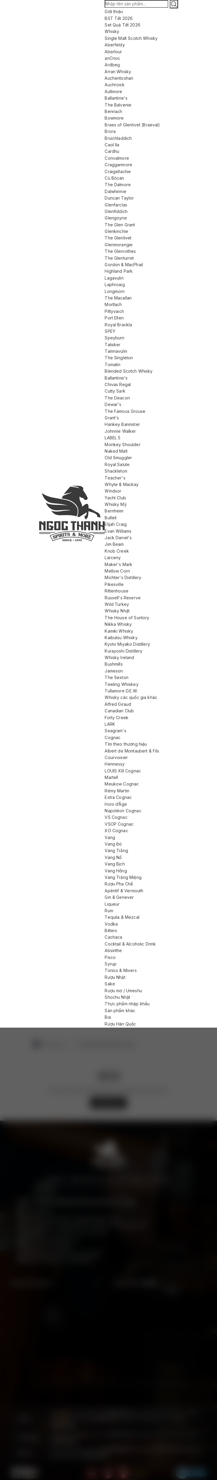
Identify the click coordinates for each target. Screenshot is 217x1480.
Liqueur (112, 904)
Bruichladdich (118, 138)
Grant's (112, 417)
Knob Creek (117, 551)
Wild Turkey (117, 604)
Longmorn (115, 291)
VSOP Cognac (119, 824)
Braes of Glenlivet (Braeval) (132, 124)
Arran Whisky (118, 71)
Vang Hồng (116, 870)
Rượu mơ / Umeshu (123, 990)
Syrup (111, 963)
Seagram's (115, 730)
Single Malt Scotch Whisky (131, 38)
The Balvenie (118, 104)
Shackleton (116, 471)
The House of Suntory (127, 617)
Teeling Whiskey (121, 684)
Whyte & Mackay (122, 484)
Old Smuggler (118, 457)
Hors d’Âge (116, 804)
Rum (109, 910)
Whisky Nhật (117, 610)
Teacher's (115, 477)
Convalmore (117, 158)
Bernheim (114, 510)
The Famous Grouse (125, 411)
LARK (110, 724)
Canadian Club (119, 710)
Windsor (113, 490)
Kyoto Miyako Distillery (127, 644)
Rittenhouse (116, 590)
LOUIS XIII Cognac (123, 770)
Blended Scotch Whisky (128, 371)
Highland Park (119, 271)
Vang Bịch (115, 863)
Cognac (112, 737)
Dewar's (113, 404)
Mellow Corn (117, 570)
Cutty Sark (115, 390)
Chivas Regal (118, 384)
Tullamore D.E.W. (121, 690)
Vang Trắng (116, 850)
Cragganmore (118, 164)
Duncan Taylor (119, 197)
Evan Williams (118, 531)
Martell (111, 777)
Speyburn (114, 337)
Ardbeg (112, 64)
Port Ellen (114, 317)
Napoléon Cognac (123, 810)
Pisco (110, 957)
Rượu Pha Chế (119, 883)
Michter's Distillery (123, 577)
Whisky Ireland (119, 657)
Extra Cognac (118, 797)
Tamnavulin (116, 351)
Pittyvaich (114, 311)
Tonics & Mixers (120, 970)
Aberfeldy (115, 44)
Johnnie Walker (120, 431)
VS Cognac (116, 817)
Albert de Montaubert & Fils (132, 750)
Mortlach (113, 304)
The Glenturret (119, 258)
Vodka (111, 923)
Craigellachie (118, 171)
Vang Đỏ (113, 843)
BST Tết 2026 (119, 18)
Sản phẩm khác (120, 1010)
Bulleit (111, 517)
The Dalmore (118, 184)
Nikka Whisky (118, 624)
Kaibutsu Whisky (121, 637)
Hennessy (115, 763)
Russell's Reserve (123, 597)
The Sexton (116, 677)
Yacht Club (115, 497)
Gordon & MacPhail (124, 264)
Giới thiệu (114, 11)
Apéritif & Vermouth (124, 890)
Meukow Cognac (122, 783)
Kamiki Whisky (119, 631)
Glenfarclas (116, 204)
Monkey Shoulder (122, 444)
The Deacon (117, 397)
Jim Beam (114, 544)
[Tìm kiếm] (174, 4)
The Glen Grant (120, 224)
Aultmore (113, 91)
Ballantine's (116, 98)
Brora (110, 131)
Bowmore (114, 117)
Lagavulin (114, 277)
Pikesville (114, 584)
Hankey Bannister (122, 424)
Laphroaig (115, 284)
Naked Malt (116, 451)
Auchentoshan (119, 78)
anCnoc (112, 58)
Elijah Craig (116, 524)
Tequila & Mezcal (122, 917)
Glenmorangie (119, 244)
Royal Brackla (118, 324)
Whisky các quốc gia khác (131, 697)
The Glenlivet (118, 237)
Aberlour (113, 51)
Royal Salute (117, 464)
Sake (110, 983)
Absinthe (113, 950)
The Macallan (118, 297)
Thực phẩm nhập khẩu (127, 1003)
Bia (108, 1017)
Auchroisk (114, 84)
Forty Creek (116, 717)
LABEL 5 (112, 437)
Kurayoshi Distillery (123, 650)
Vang (110, 837)
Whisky (112, 31)
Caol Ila (112, 144)
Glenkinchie (116, 231)
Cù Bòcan (114, 178)
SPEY (110, 331)
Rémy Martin (117, 790)
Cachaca (113, 937)
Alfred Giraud (118, 704)
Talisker (112, 344)
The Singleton (119, 357)
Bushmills (113, 664)
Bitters (111, 930)
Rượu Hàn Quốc (120, 1023)
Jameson (114, 670)
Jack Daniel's (118, 537)
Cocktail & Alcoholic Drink (130, 943)
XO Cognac (116, 830)
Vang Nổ (113, 857)
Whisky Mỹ (115, 504)
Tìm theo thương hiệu (126, 744)
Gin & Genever (119, 897)
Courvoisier (116, 757)
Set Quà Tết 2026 (122, 24)
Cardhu (112, 151)
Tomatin (112, 364)
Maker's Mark (118, 564)
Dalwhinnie (115, 191)
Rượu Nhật (115, 977)
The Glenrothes (120, 251)
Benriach (113, 111)
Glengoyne (116, 217)
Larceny (113, 557)
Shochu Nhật (117, 997)
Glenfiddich (116, 211)
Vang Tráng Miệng (123, 877)
